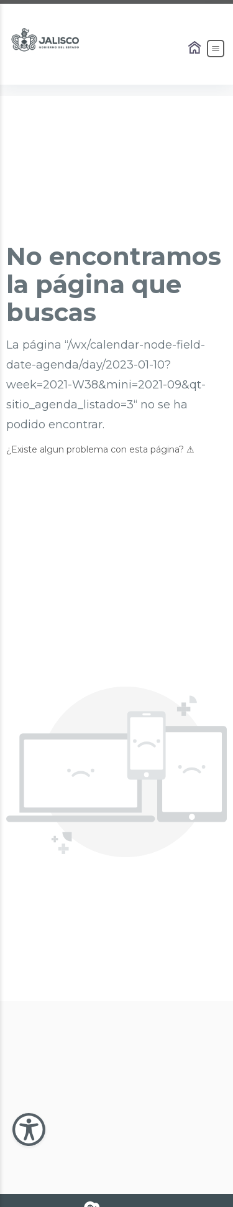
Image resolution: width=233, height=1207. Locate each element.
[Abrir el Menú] (215, 48)
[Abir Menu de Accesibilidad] (29, 1129)
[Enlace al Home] (195, 48)
